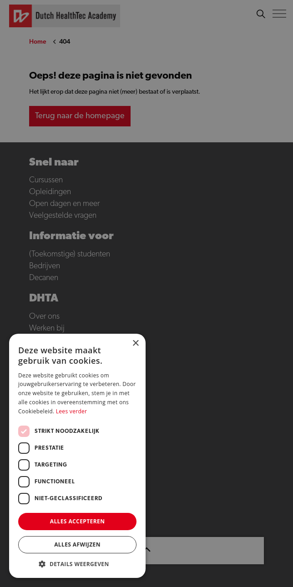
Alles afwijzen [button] (77, 544)
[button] (77, 564)
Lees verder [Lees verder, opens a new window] (71, 411)
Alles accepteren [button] (77, 521)
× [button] (135, 343)
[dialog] (146, 293)
